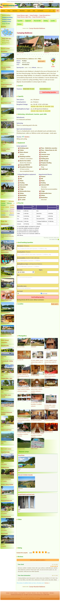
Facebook (28, 593)
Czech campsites (6, 597)
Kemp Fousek (4, 533)
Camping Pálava (5, 217)
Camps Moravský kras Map (38, 17)
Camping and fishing (7, 17)
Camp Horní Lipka (5, 452)
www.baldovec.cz (45, 89)
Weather (22, 11)
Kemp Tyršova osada (6, 103)
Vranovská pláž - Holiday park (7, 362)
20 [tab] (35, 56)
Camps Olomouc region (22, 15)
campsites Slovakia (23, 598)
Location (53, 20)
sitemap (51, 593)
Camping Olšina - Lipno (6, 378)
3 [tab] (22, 54)
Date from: (19, 270)
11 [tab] (41, 54)
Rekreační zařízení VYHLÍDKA (5, 150)
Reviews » (47, 583)
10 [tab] (39, 54)
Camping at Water (6, 19)
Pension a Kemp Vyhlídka (7, 484)
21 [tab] (38, 56)
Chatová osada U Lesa (6, 300)
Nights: (41, 270)
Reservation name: (22, 286)
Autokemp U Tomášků (6, 334)
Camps (7, 593)
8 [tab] (34, 54)
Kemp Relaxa (4, 51)
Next (58, 45)
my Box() (40, 11)
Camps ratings (5, 40)
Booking (46, 20)
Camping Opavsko (7, 213)
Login (28, 11)
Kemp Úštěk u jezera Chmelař (6, 396)
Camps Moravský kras (44, 15)
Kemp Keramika (5, 224)
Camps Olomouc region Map (24, 17)
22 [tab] (40, 56)
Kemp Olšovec (4, 134)
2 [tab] (20, 54)
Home (3, 11)
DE (53, 10)
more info (51, 1)
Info (34, 11)
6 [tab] (29, 54)
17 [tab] (55, 54)
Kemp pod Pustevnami (6, 500)
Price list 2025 (37, 20)
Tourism (26, 137)
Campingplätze (21, 593)
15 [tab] (50, 54)
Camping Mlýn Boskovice (7, 181)
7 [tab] (32, 54)
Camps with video (6, 38)
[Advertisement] (7, 558)
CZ (49, 10)
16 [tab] (53, 54)
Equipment (28, 20)
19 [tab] (33, 56)
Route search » (41, 61)
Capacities (20, 20)
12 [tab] (43, 54)
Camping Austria (35, 597)
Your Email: (20, 291)
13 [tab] (46, 54)
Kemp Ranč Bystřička (6, 276)
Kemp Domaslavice (5, 312)
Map (9, 11)
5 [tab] (27, 54)
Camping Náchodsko (7, 201)
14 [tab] (48, 54)
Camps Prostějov (34, 15)
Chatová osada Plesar (6, 430)
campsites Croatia (36, 598)
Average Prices (5, 43)
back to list (25, 28)
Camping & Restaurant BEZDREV (6, 413)
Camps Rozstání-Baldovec (37, 28)
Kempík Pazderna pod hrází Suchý (6, 85)
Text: (18, 275)
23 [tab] (42, 56)
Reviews (15, 11)
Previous (18, 45)
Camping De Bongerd (6, 164)
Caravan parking (6, 15)
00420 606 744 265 (28, 89)
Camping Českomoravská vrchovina (7, 210)
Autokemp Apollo (5, 323)
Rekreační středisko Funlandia (6, 68)
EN (57, 11)
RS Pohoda (3, 264)
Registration (46, 593)
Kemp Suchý (4, 119)
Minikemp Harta (5, 467)
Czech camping (13, 593)
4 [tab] (25, 54)
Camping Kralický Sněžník (7, 206)
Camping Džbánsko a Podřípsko (7, 204)
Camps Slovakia (6, 23)
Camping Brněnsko (7, 215)
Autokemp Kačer (5, 288)
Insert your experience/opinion (38, 560)
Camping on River (6, 21)
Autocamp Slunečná (6, 516)
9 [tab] (36, 54)
